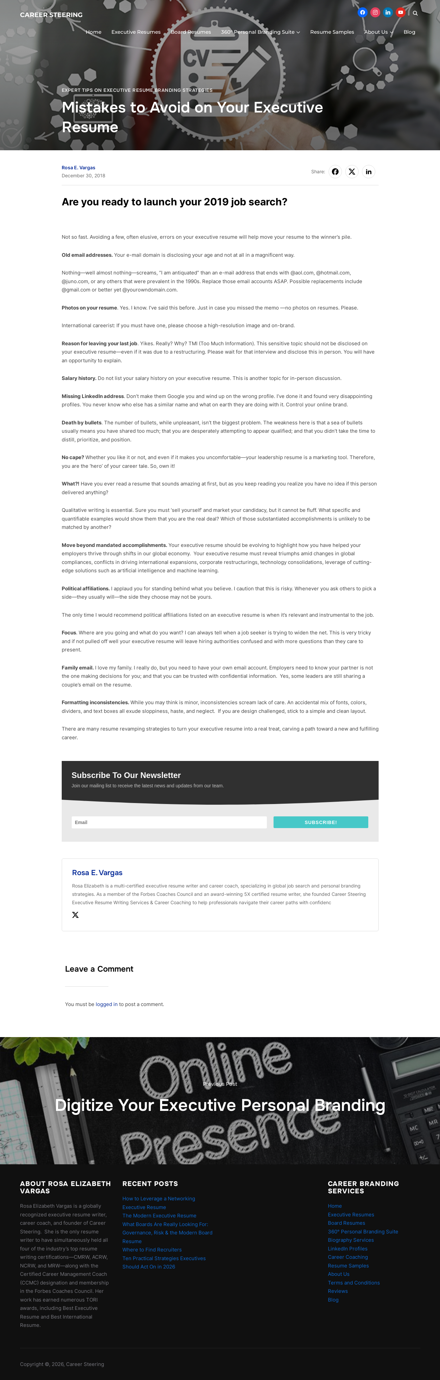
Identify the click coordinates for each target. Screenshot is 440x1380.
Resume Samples (332, 32)
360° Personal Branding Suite (258, 32)
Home (93, 32)
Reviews (338, 1291)
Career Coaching (348, 1257)
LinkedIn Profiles (348, 1248)
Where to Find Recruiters (152, 1249)
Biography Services (351, 1240)
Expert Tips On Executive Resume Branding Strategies (137, 90)
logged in (107, 1004)
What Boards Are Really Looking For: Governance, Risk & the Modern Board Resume (167, 1232)
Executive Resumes (136, 32)
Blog (409, 32)
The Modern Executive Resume (159, 1215)
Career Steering (51, 15)
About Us (376, 32)
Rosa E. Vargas (78, 167)
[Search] (415, 12)
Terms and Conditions (354, 1282)
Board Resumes (191, 32)
